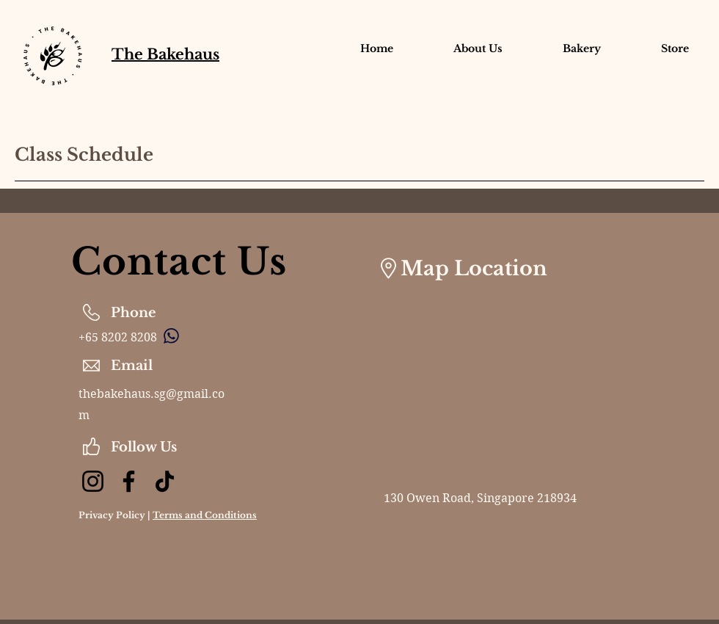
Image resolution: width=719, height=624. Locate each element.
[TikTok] (164, 481)
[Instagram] (93, 481)
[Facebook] (128, 481)
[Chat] (171, 335)
